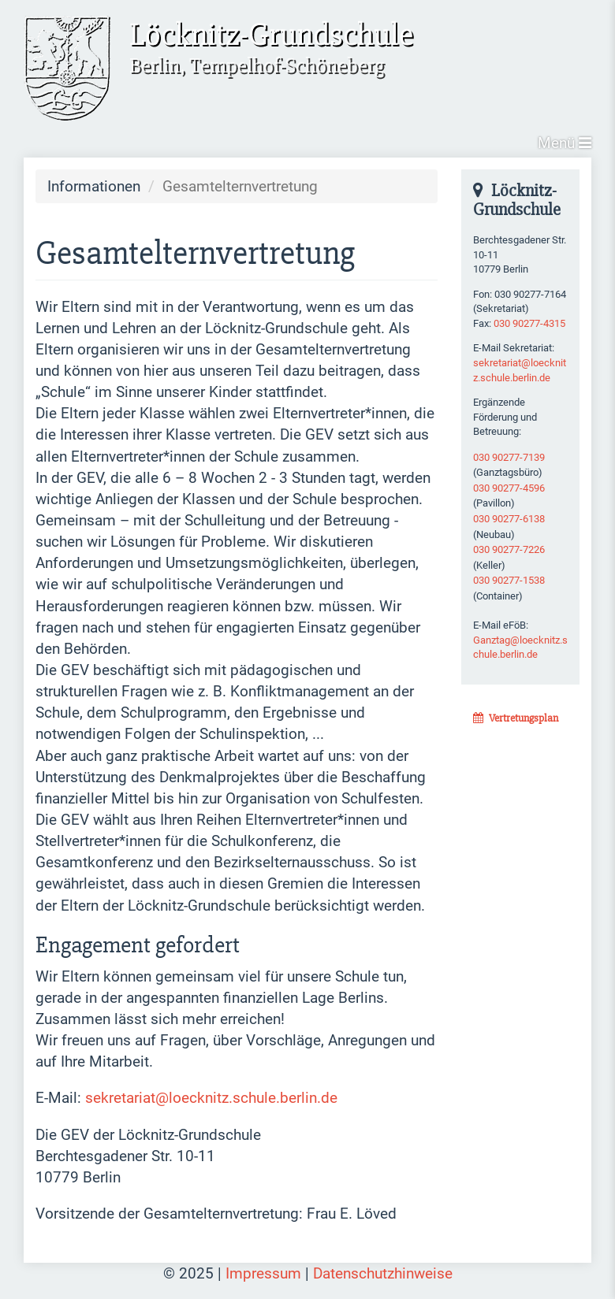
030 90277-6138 (509, 519)
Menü (564, 143)
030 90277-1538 (509, 580)
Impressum (263, 1273)
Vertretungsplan (515, 718)
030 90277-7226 (509, 549)
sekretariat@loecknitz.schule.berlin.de (211, 1098)
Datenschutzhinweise (383, 1273)
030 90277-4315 (529, 323)
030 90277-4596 (509, 488)
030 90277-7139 (509, 457)
